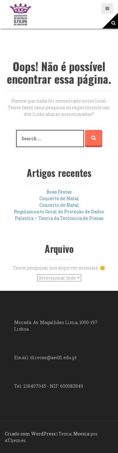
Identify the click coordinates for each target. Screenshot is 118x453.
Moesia (81, 434)
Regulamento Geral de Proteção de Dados (59, 212)
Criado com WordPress (30, 434)
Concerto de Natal (59, 198)
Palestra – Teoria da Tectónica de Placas (59, 218)
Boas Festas (59, 192)
